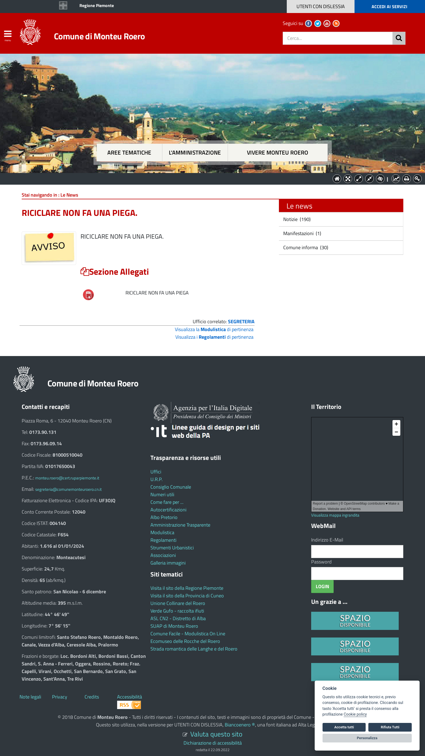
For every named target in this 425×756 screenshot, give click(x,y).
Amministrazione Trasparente (180, 524)
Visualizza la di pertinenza (214, 329)
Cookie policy (355, 714)
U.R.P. (156, 479)
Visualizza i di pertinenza (214, 337)
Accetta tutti (344, 727)
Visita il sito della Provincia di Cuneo (187, 595)
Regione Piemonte (96, 5)
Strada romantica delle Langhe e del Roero (193, 648)
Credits (92, 696)
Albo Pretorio (164, 517)
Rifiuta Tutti (390, 727)
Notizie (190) (296, 219)
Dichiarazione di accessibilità (212, 743)
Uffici (155, 471)
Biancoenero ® (240, 724)
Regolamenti (163, 540)
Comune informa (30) (305, 247)
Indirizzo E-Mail (327, 539)
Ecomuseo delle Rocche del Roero (185, 641)
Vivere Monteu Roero (277, 152)
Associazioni (163, 555)
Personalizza (367, 738)
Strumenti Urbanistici (172, 547)
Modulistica (162, 532)
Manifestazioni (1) (301, 233)
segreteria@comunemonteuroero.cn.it (68, 489)
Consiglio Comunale (170, 487)
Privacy (59, 696)
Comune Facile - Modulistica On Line (187, 633)
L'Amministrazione (208, 178)
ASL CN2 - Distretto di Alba (178, 618)
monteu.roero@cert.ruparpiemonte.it (67, 478)
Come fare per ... (166, 502)
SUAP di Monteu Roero (174, 626)
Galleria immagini (168, 562)
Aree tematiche (129, 152)
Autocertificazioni (168, 509)
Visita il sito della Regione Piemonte (186, 588)
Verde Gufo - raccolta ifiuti (177, 610)
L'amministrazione (195, 152)
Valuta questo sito (216, 734)
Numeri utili (162, 494)
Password (321, 561)
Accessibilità (129, 696)
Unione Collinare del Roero (177, 603)
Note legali (30, 696)
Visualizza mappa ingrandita (335, 515)
